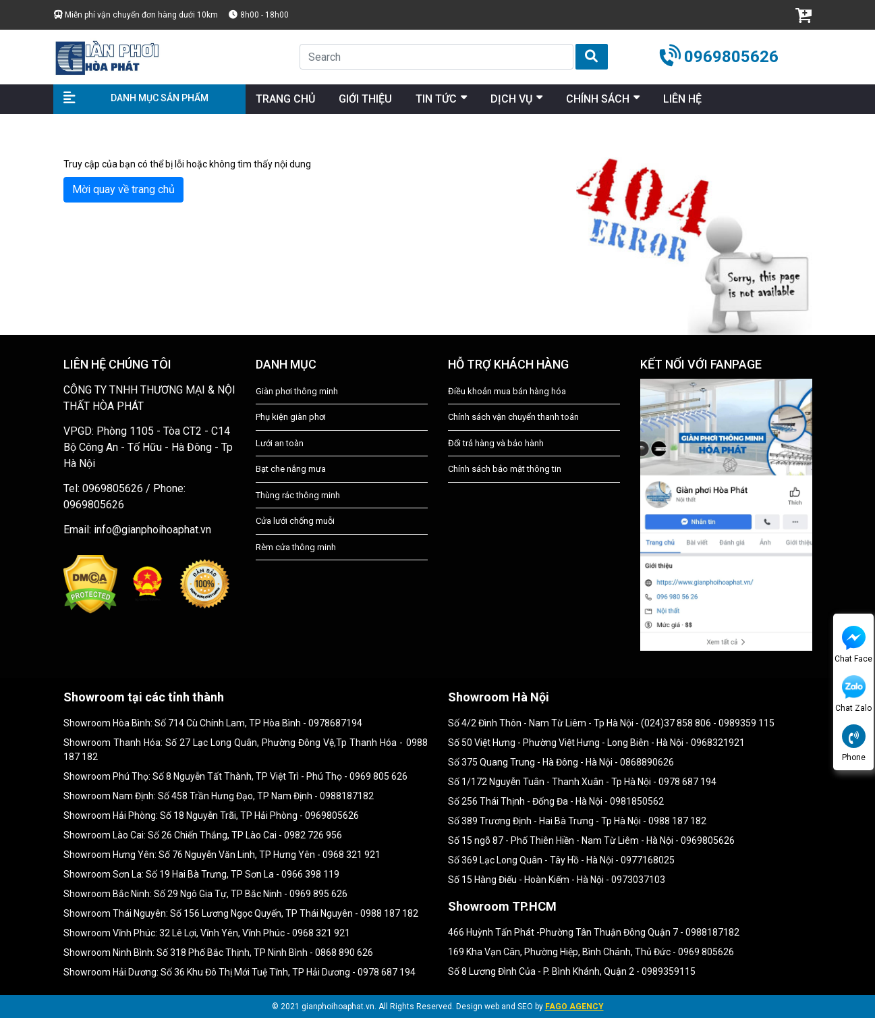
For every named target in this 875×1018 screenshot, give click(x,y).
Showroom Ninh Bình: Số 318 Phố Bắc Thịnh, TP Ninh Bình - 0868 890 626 (218, 952)
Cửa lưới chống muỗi (295, 521)
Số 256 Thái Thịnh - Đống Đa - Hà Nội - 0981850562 (556, 801)
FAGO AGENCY (574, 1006)
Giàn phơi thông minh (297, 391)
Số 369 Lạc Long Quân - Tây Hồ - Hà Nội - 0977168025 (561, 860)
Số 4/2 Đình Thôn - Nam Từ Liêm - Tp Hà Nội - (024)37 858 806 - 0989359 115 (611, 723)
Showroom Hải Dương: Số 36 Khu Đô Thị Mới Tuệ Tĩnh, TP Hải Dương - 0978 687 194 (239, 972)
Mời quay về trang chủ (123, 189)
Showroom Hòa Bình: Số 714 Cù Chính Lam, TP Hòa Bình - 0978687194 (212, 723)
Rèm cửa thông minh (296, 547)
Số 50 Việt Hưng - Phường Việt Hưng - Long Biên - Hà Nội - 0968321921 (596, 742)
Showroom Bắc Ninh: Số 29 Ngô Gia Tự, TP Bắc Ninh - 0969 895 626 (205, 893)
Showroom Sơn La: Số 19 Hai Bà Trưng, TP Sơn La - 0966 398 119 (201, 874)
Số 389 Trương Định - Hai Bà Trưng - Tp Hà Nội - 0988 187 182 (577, 820)
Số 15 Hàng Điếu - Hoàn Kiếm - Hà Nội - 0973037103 (556, 879)
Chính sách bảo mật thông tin (504, 469)
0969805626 (731, 56)
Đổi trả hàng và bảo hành (496, 443)
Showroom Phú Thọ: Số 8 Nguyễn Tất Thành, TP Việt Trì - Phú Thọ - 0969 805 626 (235, 776)
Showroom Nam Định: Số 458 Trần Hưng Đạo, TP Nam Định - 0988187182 (218, 796)
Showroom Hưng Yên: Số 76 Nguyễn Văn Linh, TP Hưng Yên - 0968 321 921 (221, 854)
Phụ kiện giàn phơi (291, 417)
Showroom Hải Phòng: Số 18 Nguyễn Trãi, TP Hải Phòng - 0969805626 (211, 815)
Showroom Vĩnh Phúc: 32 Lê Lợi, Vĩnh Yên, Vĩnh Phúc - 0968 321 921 (206, 933)
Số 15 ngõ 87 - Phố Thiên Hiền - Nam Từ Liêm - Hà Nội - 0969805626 (591, 840)
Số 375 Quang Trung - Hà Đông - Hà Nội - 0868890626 (561, 762)
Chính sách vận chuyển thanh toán (513, 417)
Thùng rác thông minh (298, 495)
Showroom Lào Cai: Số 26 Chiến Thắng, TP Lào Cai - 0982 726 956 (202, 835)
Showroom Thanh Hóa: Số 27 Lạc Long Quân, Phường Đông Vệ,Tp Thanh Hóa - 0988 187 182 (245, 749)
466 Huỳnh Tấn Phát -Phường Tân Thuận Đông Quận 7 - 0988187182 (593, 932)
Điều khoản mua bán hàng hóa (507, 391)
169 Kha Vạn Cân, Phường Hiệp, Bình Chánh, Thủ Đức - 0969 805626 (591, 951)
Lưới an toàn (280, 443)
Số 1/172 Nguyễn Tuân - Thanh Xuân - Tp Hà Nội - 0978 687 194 (582, 781)
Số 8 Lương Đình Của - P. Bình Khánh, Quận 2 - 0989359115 (572, 971)
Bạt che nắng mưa (291, 469)
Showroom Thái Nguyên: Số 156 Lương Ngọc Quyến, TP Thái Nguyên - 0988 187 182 (240, 913)
